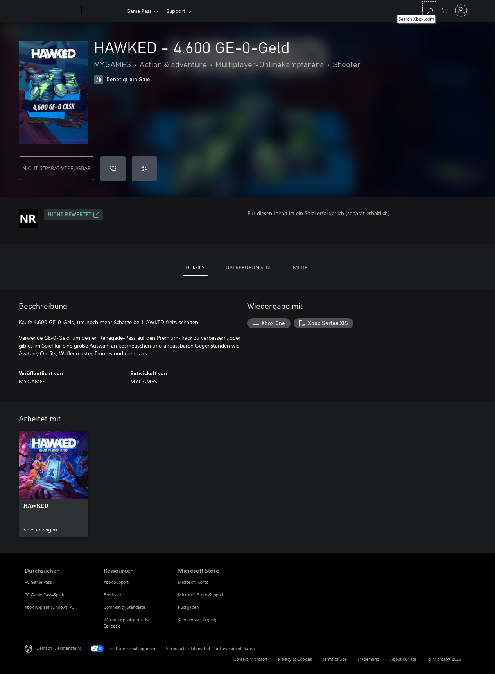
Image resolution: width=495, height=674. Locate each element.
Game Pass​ (139, 10)
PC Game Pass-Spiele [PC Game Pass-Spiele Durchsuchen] (45, 594)
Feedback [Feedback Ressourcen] (112, 594)
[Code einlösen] (144, 168)
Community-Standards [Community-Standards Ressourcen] (125, 607)
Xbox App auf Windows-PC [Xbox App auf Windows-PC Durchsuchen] (49, 607)
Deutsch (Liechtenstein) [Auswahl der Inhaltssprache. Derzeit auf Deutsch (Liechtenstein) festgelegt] (58, 648)
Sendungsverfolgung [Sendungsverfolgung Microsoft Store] (197, 619)
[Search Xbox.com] (429, 10)
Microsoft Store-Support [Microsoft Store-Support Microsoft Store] (201, 594)
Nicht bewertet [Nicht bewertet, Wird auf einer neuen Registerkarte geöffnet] (73, 215)
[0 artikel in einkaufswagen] (444, 10)
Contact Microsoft (250, 659)
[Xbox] (103, 10)
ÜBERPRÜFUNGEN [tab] (248, 267)
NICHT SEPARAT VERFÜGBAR (56, 168)
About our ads (403, 659)
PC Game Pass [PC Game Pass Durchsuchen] (38, 582)
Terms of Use (335, 659)
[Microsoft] (51, 10)
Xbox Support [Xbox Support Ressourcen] (116, 582)
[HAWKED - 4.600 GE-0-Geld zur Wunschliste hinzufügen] (113, 168)
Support (176, 10)
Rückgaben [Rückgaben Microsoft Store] (188, 607)
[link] (53, 484)
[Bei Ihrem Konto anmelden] (461, 10)
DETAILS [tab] (194, 267)
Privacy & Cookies (295, 659)
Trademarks (368, 659)
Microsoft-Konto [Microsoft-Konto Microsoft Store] (193, 582)
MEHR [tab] (300, 267)
